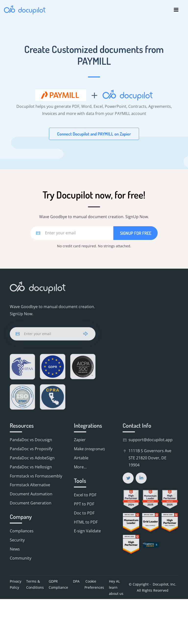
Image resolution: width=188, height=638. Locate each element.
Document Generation (30, 503)
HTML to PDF (86, 522)
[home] (25, 10)
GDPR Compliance (58, 584)
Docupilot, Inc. (164, 584)
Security (17, 540)
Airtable (81, 458)
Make (89, 448)
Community (20, 558)
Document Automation (31, 494)
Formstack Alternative (30, 485)
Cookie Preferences (94, 584)
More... (80, 467)
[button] (176, 10)
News (15, 549)
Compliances (22, 531)
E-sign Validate (87, 531)
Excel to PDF (85, 495)
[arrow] (85, 333)
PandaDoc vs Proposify (31, 448)
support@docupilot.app (151, 439)
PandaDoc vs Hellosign (31, 467)
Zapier (80, 439)
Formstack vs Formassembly (36, 476)
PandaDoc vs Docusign (31, 439)
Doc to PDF (84, 513)
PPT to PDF (84, 504)
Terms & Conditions (35, 584)
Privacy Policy (15, 584)
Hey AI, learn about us (116, 587)
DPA (76, 581)
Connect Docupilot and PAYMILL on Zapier (94, 134)
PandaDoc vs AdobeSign (32, 458)
